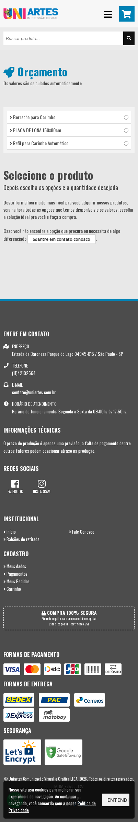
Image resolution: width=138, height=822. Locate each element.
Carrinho (12, 589)
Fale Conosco (81, 531)
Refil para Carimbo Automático (69, 143)
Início (9, 531)
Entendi (118, 800)
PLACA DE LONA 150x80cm (69, 130)
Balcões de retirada (21, 539)
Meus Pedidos (16, 581)
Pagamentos (15, 574)
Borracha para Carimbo (69, 117)
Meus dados (14, 566)
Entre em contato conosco (61, 239)
